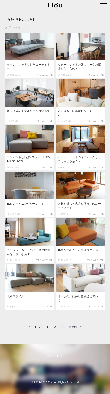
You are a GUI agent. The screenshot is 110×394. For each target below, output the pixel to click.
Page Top (55, 354)
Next (73, 327)
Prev (37, 327)
